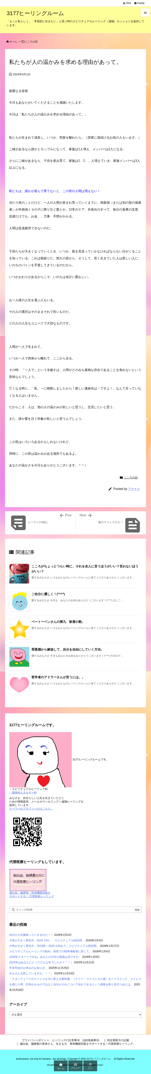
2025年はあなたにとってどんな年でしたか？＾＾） (41, 962)
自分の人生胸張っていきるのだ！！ (31, 934)
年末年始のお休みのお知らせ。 (28, 967)
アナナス (134, 489)
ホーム (13, 41)
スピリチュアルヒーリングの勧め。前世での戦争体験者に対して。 (50, 951)
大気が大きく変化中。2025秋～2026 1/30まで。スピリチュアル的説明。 (54, 945)
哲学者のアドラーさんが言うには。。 (58, 677)
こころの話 (31, 41)
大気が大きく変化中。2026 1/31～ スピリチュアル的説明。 (47, 940)
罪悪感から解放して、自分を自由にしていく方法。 (67, 649)
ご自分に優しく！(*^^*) (48, 594)
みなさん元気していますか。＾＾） (31, 973)
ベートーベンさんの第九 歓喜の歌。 (58, 621)
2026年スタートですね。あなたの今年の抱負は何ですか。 (45, 956)
